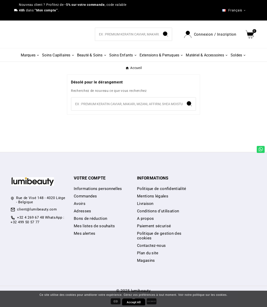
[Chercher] (127, 34)
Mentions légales (152, 196)
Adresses (82, 211)
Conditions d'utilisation (158, 211)
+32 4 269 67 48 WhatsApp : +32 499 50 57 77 (37, 219)
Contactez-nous (151, 245)
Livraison (145, 203)
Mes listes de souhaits (94, 226)
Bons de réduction (90, 218)
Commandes (85, 196)
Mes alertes (84, 233)
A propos (145, 218)
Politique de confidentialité (161, 188)
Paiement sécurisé (154, 226)
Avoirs (79, 203)
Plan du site (147, 253)
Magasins (146, 260)
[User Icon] (210, 34)
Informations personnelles (98, 188)
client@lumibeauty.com (37, 209)
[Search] (165, 34)
